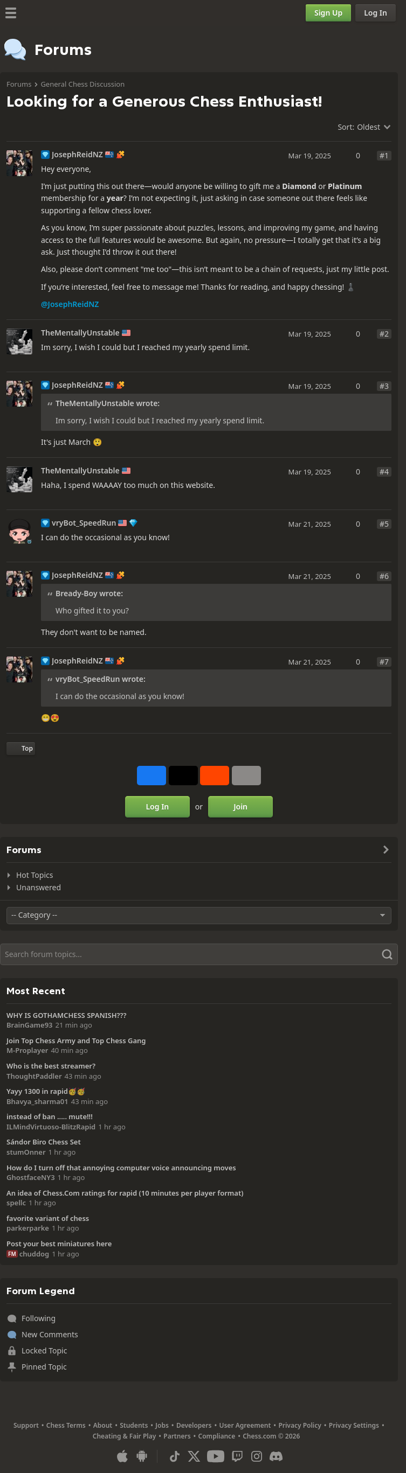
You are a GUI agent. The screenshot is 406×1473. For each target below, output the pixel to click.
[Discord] (276, 1456)
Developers (194, 1425)
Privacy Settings (354, 1425)
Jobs (162, 1425)
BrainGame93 (29, 1025)
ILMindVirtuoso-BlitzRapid (50, 1127)
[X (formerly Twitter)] (194, 1456)
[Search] (199, 954)
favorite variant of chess (47, 1218)
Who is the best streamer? (50, 1066)
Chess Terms (66, 1425)
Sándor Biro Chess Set (43, 1142)
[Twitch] (237, 1456)
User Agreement (245, 1425)
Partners (176, 1436)
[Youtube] (215, 1456)
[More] (246, 775)
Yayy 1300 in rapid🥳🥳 (45, 1091)
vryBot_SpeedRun (84, 523)
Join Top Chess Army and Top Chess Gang (76, 1040)
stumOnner (26, 1152)
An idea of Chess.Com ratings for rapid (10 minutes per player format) (124, 1193)
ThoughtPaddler (34, 1076)
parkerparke (27, 1228)
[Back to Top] (20, 748)
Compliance (217, 1436)
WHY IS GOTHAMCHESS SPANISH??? (66, 1015)
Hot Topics (34, 875)
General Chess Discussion (82, 84)
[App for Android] (141, 1456)
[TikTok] (174, 1456)
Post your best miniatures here (59, 1243)
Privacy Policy (299, 1425)
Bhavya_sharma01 (37, 1101)
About (103, 1425)
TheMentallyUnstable (80, 333)
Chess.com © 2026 (271, 1436)
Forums (18, 84)
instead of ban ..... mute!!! (49, 1116)
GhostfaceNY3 (30, 1177)
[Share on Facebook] (151, 775)
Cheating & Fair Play (124, 1436)
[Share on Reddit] (214, 775)
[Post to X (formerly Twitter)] (183, 775)
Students (134, 1425)
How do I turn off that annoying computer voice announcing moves (121, 1167)
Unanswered (38, 887)
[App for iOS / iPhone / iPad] (122, 1456)
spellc (16, 1202)
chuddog (34, 1254)
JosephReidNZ (77, 154)
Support (26, 1425)
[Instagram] (256, 1456)
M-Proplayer (27, 1050)
